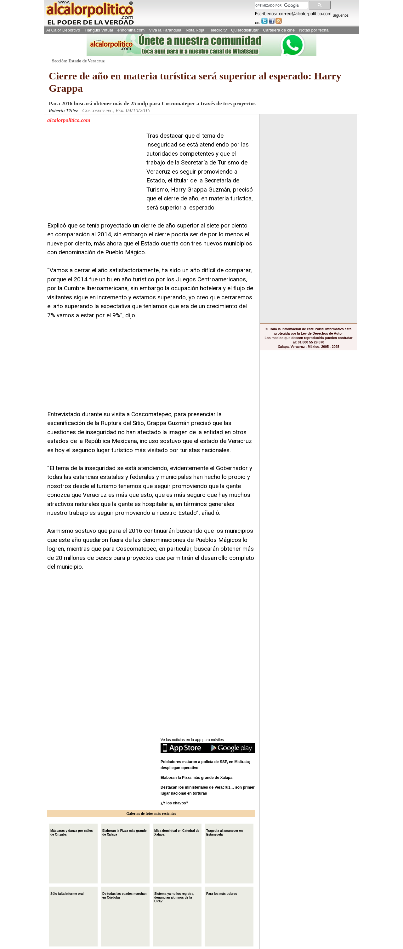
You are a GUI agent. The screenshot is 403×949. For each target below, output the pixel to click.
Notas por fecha (313, 30)
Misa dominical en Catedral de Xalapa (176, 832)
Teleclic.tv (218, 30)
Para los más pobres (221, 893)
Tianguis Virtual (98, 30)
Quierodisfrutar (244, 30)
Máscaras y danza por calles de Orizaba (71, 832)
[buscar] (281, 5)
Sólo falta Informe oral (67, 893)
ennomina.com (131, 30)
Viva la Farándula (165, 30)
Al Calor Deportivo (63, 30)
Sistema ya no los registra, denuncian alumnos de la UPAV (174, 897)
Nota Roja (195, 30)
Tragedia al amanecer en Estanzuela (224, 832)
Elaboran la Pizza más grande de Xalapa (196, 777)
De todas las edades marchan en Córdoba (124, 895)
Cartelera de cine (279, 30)
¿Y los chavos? (175, 803)
